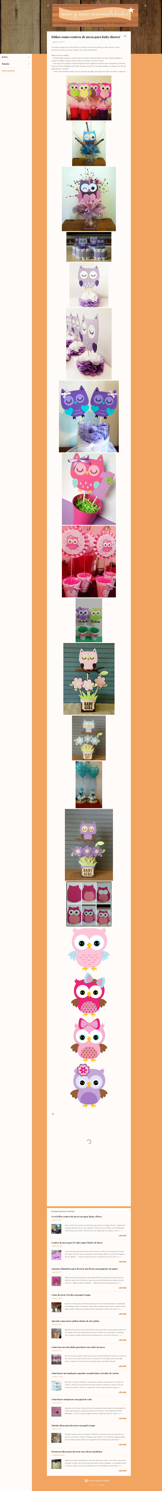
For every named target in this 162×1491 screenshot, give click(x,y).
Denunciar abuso (8, 71)
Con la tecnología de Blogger (97, 1481)
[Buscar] (145, 6)
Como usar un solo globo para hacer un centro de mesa (78, 1347)
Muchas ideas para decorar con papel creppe (73, 1425)
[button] (125, 36)
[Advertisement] (140, 65)
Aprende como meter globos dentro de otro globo (75, 1321)
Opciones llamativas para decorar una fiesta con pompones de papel (84, 1268)
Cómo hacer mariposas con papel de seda (71, 1399)
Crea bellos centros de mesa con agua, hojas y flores (76, 1216)
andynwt (102, 1485)
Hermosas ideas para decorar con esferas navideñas (76, 1451)
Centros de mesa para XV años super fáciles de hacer (77, 1242)
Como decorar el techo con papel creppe (71, 1295)
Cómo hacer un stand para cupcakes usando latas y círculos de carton (85, 1373)
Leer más (122, 1236)
